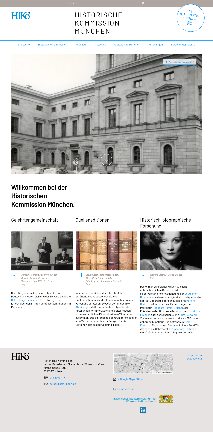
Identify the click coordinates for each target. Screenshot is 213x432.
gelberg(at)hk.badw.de (63, 383)
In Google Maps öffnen (130, 379)
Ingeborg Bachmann (185, 328)
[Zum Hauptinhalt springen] (106, 159)
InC (152, 277)
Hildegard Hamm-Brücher (168, 307)
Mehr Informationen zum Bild (181, 62)
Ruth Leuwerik (188, 314)
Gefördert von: (126, 388)
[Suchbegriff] (103, 3)
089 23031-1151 (58, 377)
